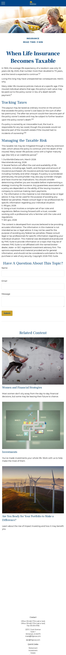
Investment (33, 650)
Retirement (33, 648)
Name (4, 268)
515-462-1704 (31, 621)
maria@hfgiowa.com (33, 636)
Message (6, 294)
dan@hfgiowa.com (33, 640)
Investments (9, 452)
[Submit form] (7, 313)
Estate (33, 653)
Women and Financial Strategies (22, 387)
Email (4, 281)
